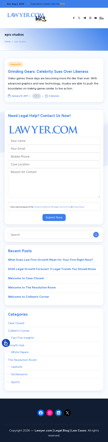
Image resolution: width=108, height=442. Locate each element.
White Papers (20, 352)
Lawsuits (15, 64)
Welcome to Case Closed (26, 278)
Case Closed (16, 323)
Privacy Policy (78, 207)
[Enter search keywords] (54, 235)
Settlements (19, 374)
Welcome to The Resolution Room (32, 287)
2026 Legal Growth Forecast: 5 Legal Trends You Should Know (52, 269)
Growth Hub (16, 345)
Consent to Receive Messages (46, 207)
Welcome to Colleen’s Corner (28, 296)
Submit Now (54, 217)
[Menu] (101, 18)
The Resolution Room (22, 360)
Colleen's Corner (19, 330)
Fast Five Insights (22, 337)
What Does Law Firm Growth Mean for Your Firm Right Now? (50, 259)
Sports (15, 382)
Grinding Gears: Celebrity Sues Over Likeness (48, 71)
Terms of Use (65, 207)
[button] (96, 234)
